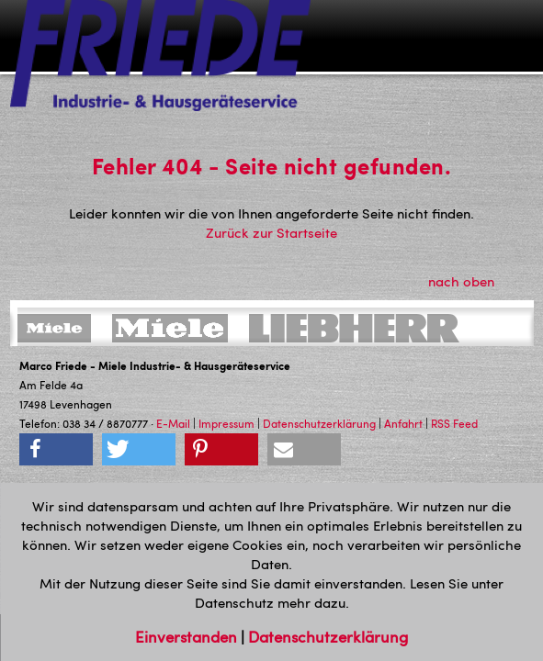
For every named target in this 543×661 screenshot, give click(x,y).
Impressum (226, 423)
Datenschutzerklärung (319, 423)
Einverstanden (188, 636)
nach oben (471, 281)
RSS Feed (454, 423)
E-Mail (173, 423)
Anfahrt (403, 423)
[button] (56, 449)
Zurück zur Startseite (271, 232)
